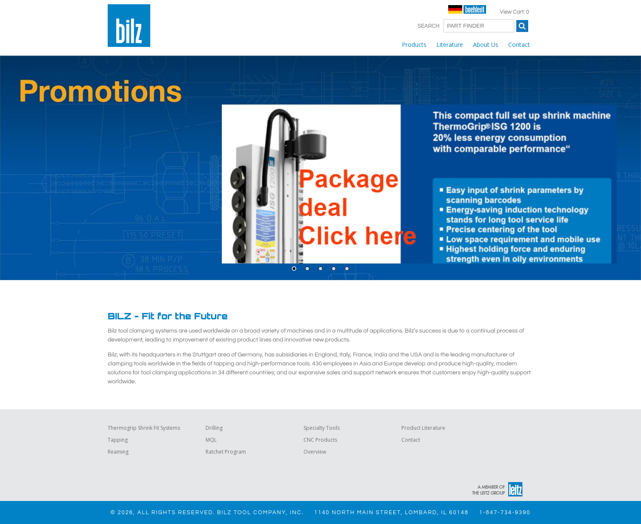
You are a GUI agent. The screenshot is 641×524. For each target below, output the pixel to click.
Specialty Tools (321, 427)
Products (414, 45)
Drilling (214, 427)
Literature (449, 45)
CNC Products (320, 439)
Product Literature (423, 427)
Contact (519, 45)
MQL (211, 439)
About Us (485, 45)
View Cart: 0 (514, 12)
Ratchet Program (226, 451)
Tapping (118, 439)
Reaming (118, 451)
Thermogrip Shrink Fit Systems (144, 427)
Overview (314, 451)
